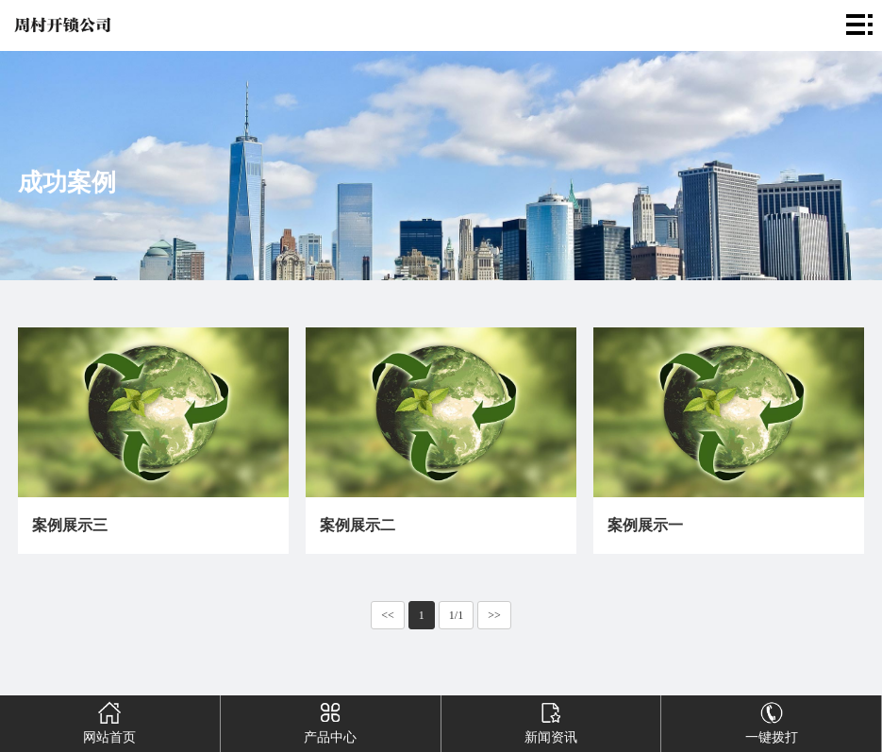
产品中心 (330, 719)
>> (494, 615)
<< (387, 615)
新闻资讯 (551, 719)
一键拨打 (771, 719)
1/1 (456, 615)
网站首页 (109, 719)
